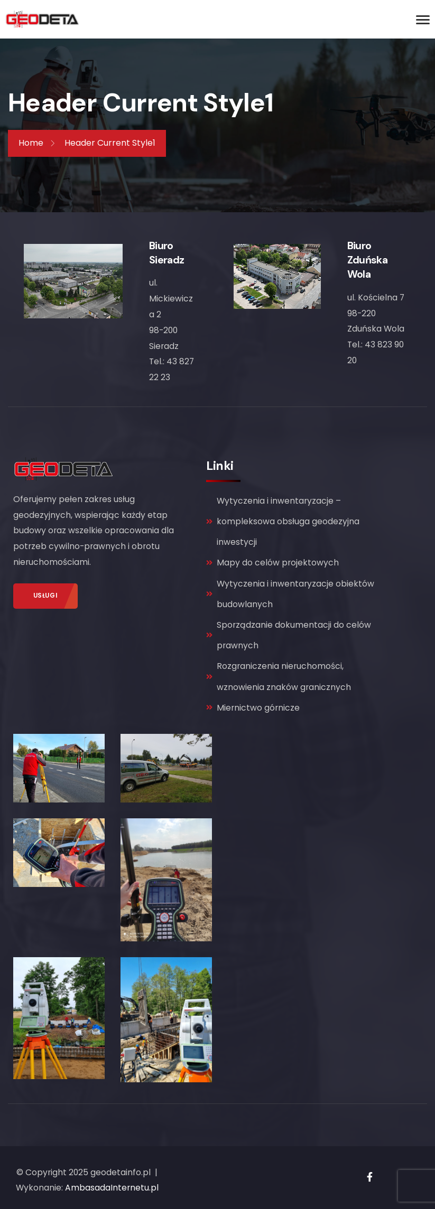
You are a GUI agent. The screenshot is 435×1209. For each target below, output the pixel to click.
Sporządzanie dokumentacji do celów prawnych (288, 635)
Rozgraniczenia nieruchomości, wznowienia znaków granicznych (278, 676)
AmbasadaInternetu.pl (112, 1187)
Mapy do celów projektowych (272, 562)
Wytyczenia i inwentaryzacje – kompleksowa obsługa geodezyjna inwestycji (282, 521)
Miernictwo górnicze (253, 707)
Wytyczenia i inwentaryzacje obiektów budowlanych (290, 594)
